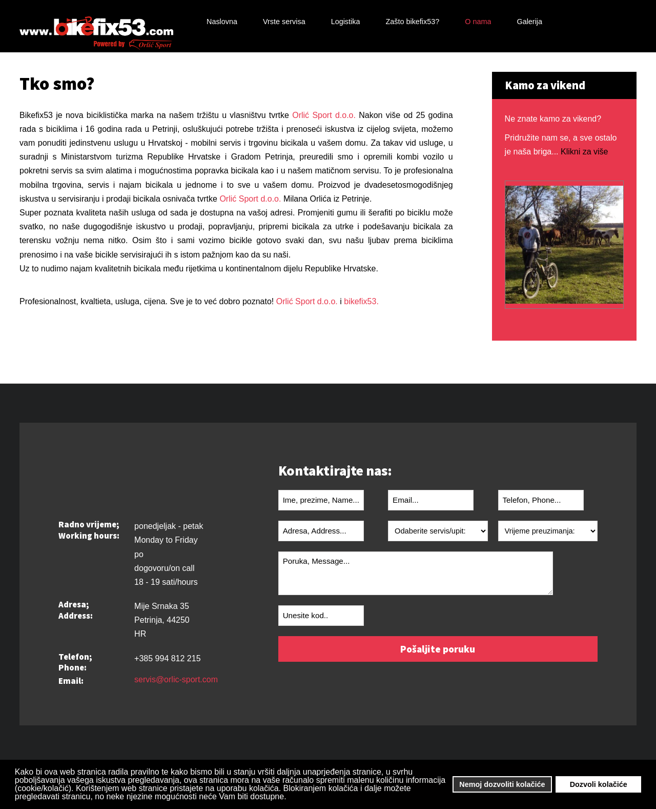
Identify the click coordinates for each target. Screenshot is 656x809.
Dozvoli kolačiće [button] (598, 784)
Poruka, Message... (415, 573)
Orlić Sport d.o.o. (322, 115)
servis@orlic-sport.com (176, 680)
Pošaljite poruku (437, 649)
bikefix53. (361, 301)
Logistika (345, 21)
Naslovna (222, 21)
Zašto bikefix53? (412, 21)
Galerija (529, 21)
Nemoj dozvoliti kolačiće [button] (502, 784)
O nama (478, 21)
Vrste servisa (284, 21)
